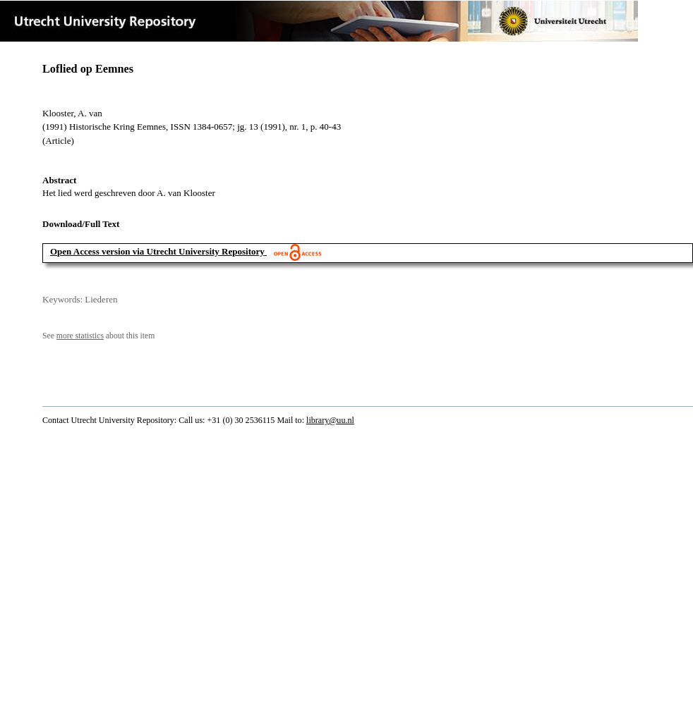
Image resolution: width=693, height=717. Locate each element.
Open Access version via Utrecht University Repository (157, 251)
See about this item (98, 336)
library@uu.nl (330, 420)
